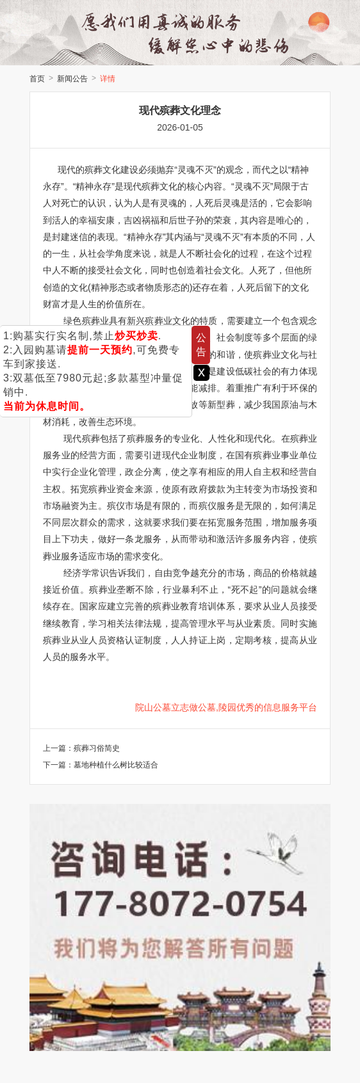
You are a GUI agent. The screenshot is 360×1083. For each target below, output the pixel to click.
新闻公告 (72, 78)
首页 (37, 78)
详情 (107, 78)
